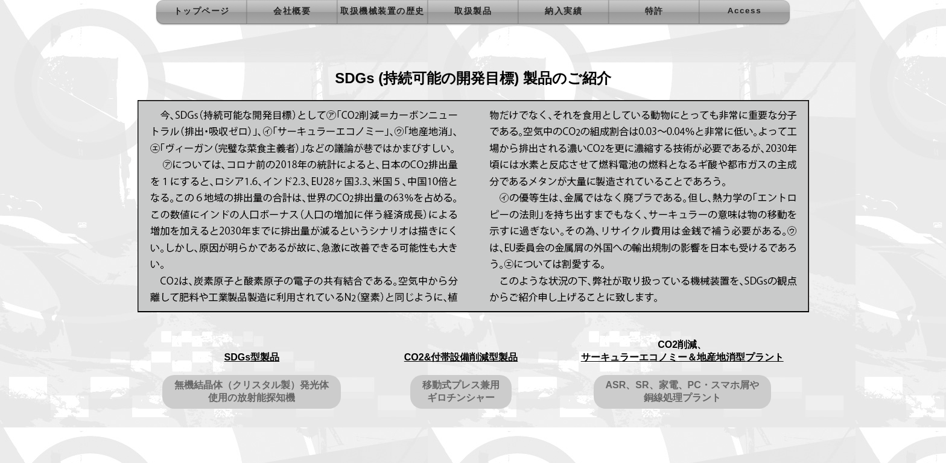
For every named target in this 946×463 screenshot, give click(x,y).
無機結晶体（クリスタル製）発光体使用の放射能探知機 (251, 391)
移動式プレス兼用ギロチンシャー (461, 391)
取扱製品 (473, 11)
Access (744, 10)
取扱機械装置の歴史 (382, 11)
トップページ (202, 11)
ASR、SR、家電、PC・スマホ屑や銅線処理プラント (682, 391)
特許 (654, 11)
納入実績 (563, 11)
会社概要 (292, 11)
